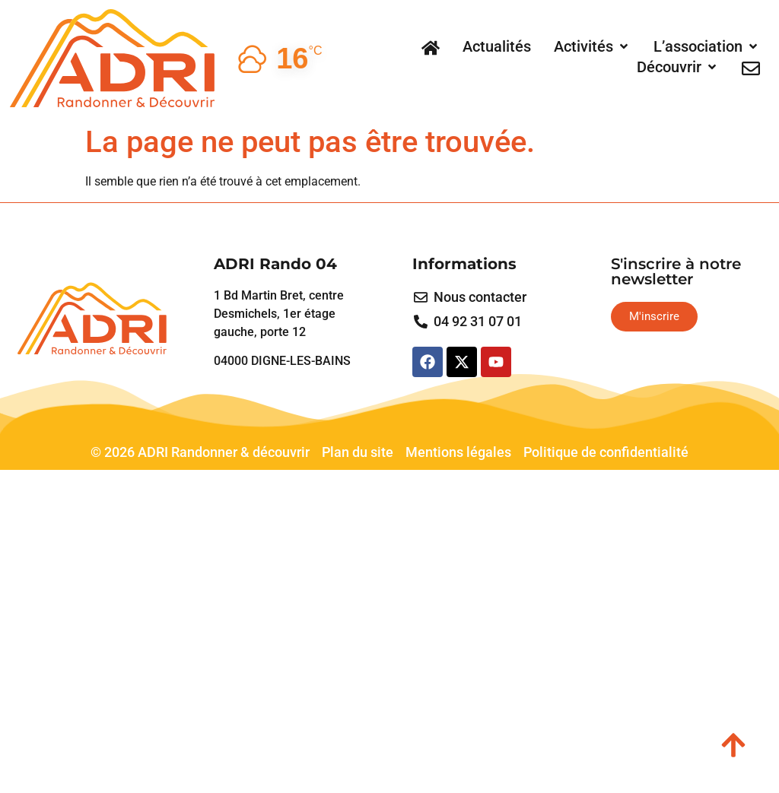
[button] (592, 46)
